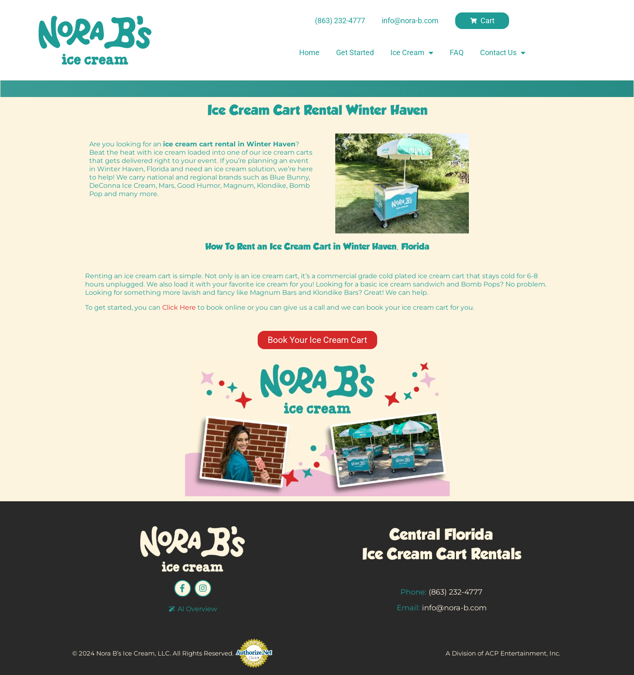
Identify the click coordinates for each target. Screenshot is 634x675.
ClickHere (180, 307)
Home (309, 52)
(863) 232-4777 (456, 592)
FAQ (456, 52)
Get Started (355, 52)
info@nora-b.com (454, 607)
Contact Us (502, 53)
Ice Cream (411, 53)
